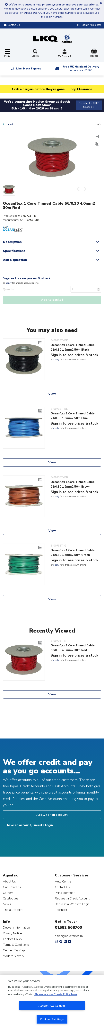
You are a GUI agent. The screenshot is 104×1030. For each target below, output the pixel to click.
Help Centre (63, 881)
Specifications (14, 251)
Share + (99, 124)
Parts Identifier (64, 893)
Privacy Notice (12, 933)
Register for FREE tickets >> (89, 105)
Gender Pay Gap (14, 950)
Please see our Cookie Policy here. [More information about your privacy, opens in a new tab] (55, 994)
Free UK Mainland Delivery (81, 68)
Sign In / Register (91, 25)
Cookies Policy (12, 939)
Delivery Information (16, 927)
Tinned (9, 124)
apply (8, 282)
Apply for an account (52, 815)
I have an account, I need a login (29, 825)
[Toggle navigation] (7, 53)
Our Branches (12, 887)
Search (35, 53)
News (7, 904)
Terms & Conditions (16, 945)
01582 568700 (68, 927)
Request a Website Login (72, 904)
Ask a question (15, 260)
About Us (9, 881)
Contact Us (62, 887)
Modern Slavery (13, 956)
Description (12, 242)
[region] (52, 1002)
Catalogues (10, 898)
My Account (64, 53)
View (52, 394)
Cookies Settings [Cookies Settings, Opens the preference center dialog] (52, 1019)
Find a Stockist (12, 910)
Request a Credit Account (72, 898)
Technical (61, 910)
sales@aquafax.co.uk (69, 936)
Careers (8, 893)
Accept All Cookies (52, 1006)
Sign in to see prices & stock (26, 278)
